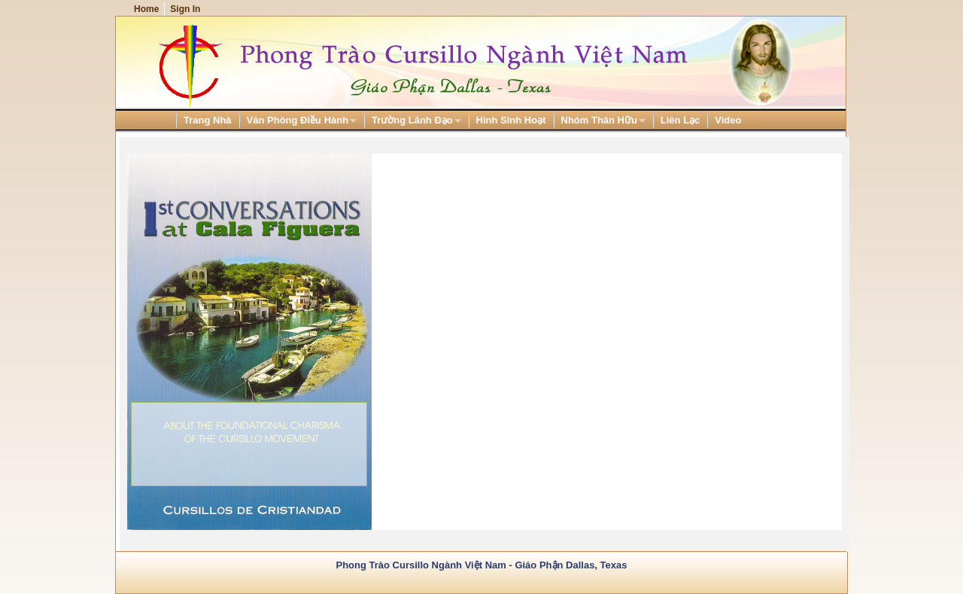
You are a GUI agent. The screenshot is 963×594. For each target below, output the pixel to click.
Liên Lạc (680, 120)
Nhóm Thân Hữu (600, 120)
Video (728, 120)
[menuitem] (207, 120)
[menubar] (432, 120)
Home (146, 9)
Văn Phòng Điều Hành (298, 120)
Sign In (185, 9)
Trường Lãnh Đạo (412, 120)
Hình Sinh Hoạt (511, 120)
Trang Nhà (208, 120)
